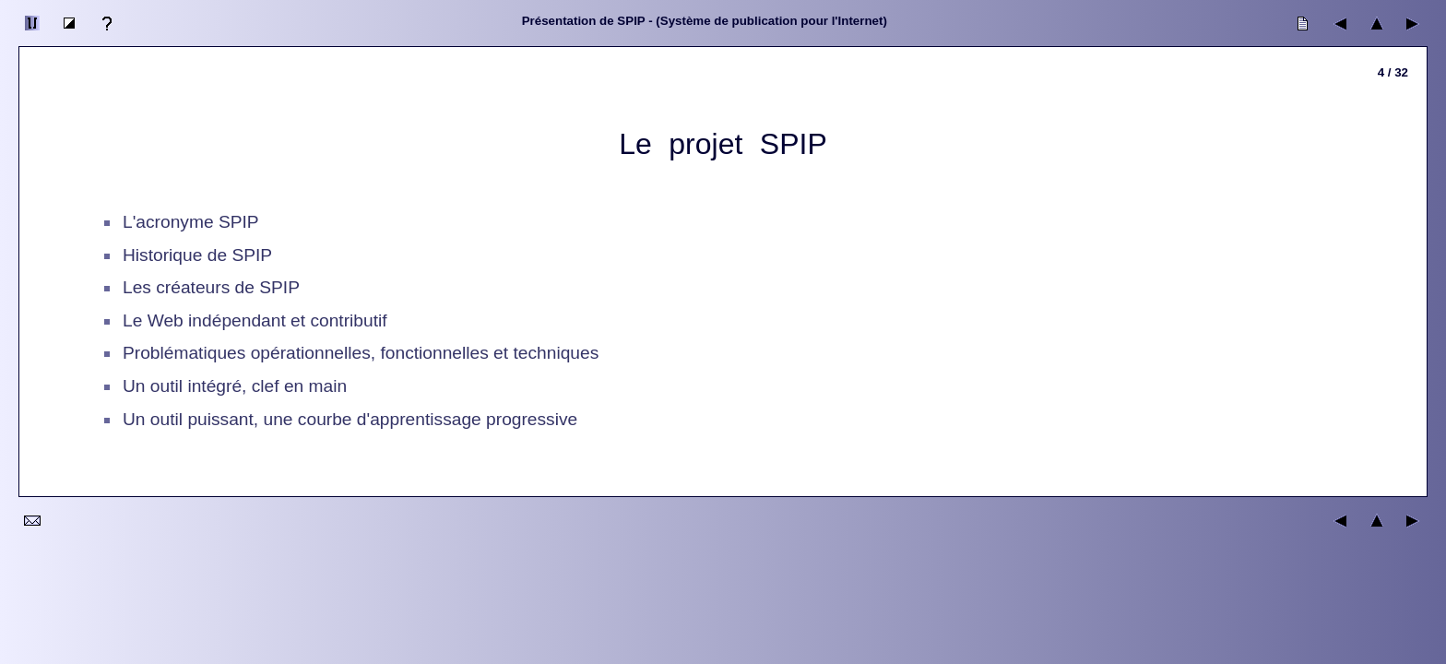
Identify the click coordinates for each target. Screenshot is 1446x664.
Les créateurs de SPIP (211, 287)
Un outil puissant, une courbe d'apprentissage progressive (350, 419)
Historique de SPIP (197, 255)
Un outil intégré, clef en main (235, 386)
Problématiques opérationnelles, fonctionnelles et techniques (361, 352)
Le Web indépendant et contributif (255, 320)
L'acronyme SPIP (191, 221)
